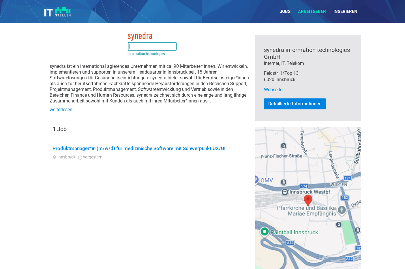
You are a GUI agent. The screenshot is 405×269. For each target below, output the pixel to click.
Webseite (273, 89)
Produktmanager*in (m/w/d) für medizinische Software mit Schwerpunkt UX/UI (139, 148)
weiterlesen (61, 109)
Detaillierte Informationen (295, 104)
